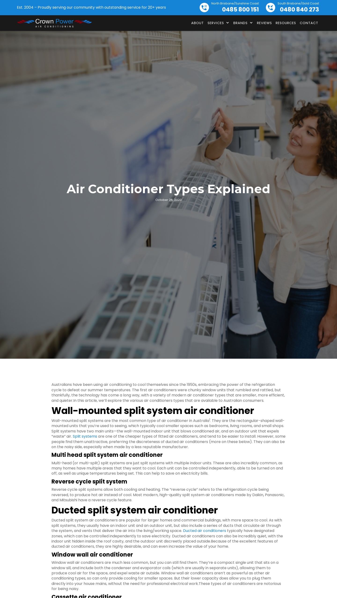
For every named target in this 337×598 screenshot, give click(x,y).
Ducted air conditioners (204, 530)
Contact (309, 23)
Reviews (264, 23)
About (197, 23)
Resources (286, 23)
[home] (54, 23)
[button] (218, 23)
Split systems (85, 436)
